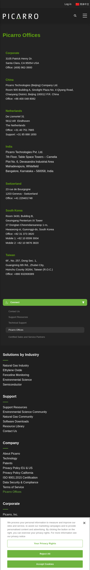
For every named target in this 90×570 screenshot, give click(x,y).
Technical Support (17, 322)
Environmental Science (17, 379)
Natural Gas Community (18, 416)
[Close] (84, 526)
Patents (7, 463)
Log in (68, 4)
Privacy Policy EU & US (18, 467)
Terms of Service (13, 487)
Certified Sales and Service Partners (26, 337)
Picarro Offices (15, 330)
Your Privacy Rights (45, 546)
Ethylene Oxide (12, 370)
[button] (45, 302)
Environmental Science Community (25, 411)
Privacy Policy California (18, 472)
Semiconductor (12, 384)
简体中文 (82, 4)
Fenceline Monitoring (16, 374)
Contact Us (14, 311)
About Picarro (11, 453)
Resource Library (13, 426)
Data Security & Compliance (20, 482)
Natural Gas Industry (16, 365)
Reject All (45, 556)
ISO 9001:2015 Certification (20, 477)
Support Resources (18, 317)
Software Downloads (16, 421)
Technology (10, 458)
